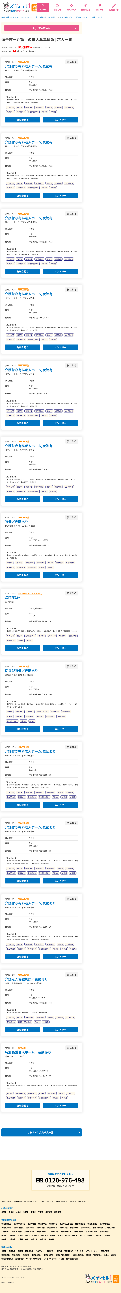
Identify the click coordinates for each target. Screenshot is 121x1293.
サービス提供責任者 (33, 1259)
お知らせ (72, 1201)
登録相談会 (18, 1201)
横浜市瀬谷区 (52, 1227)
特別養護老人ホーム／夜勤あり (28, 1052)
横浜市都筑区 (98, 1227)
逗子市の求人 (82, 17)
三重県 (40, 1212)
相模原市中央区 (91, 1231)
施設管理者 (19, 1259)
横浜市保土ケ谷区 (66, 1224)
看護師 (20, 1251)
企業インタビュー (46, 1201)
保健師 (88, 1255)
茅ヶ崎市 (44, 1235)
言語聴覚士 (50, 1251)
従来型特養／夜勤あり (21, 670)
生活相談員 (16, 1255)
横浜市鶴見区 (6, 1224)
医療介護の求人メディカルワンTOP (16, 17)
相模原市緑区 (78, 1231)
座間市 (107, 1235)
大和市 (82, 1235)
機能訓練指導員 (7, 1259)
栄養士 (106, 1255)
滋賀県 (25, 1212)
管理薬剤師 (68, 1251)
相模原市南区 (105, 1231)
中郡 (26, 1239)
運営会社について (85, 1201)
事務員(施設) (36, 1255)
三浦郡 (20, 1239)
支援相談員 (5, 1255)
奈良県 (11, 1212)
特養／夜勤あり (16, 521)
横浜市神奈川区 (19, 1224)
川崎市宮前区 (54, 1231)
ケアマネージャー (92, 1251)
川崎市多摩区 (42, 1231)
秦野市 (67, 1235)
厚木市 (74, 1235)
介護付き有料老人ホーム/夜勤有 (28, 66)
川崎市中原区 (17, 1231)
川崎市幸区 (5, 1231)
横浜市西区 (32, 1224)
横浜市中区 (42, 1224)
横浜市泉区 (74, 1227)
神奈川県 (48, 1212)
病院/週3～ (13, 597)
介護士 (3, 1251)
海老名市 (99, 1235)
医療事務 (26, 1255)
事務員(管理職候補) (63, 1255)
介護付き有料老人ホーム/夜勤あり (30, 751)
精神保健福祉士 (72, 1259)
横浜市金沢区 (92, 1224)
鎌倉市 (20, 1235)
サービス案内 (6, 1201)
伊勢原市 (90, 1235)
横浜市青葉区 (86, 1227)
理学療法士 (29, 1251)
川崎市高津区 (29, 1231)
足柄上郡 (34, 1239)
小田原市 (35, 1235)
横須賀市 (4, 1235)
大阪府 (18, 1212)
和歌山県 (57, 1212)
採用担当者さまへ (31, 1201)
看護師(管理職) (78, 1255)
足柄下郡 (43, 1239)
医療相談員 (105, 1251)
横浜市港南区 (19, 1227)
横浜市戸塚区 (6, 1227)
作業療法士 (40, 1251)
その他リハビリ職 (49, 1259)
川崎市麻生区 (66, 1231)
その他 (61, 1259)
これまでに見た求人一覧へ (41, 1132)
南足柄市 (4, 1239)
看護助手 (12, 1251)
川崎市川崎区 (110, 1227)
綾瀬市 (12, 1239)
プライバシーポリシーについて (13, 1277)
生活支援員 (79, 1251)
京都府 (33, 1212)
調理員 (113, 1255)
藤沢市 (27, 1235)
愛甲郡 (51, 1239)
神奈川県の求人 (66, 17)
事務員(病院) (48, 1255)
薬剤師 (59, 1251)
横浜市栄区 (64, 1227)
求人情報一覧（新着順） (45, 17)
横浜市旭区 (30, 1227)
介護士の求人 (97, 17)
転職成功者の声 (61, 1201)
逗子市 (52, 1235)
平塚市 (12, 1235)
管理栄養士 (97, 1255)
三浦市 (60, 1235)
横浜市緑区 (41, 1227)
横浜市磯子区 (80, 1224)
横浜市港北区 (105, 1224)
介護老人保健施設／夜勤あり (26, 979)
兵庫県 (3, 1212)
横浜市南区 (53, 1224)
